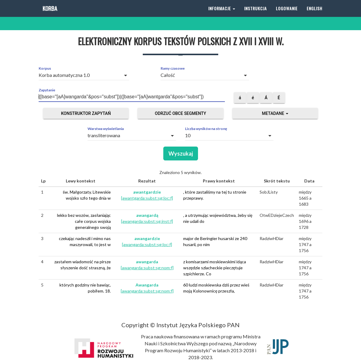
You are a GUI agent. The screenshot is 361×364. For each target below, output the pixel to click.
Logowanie (287, 15)
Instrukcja (255, 15)
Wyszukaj (180, 153)
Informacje (221, 15)
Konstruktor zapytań (86, 113)
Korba (49, 15)
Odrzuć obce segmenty (180, 113)
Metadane (275, 113)
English (314, 15)
